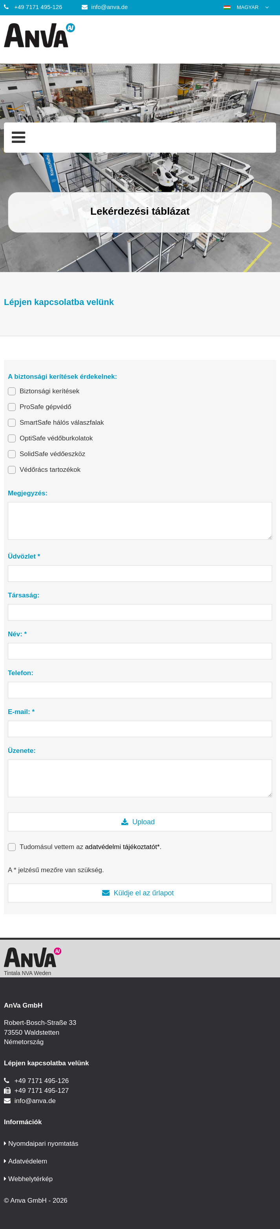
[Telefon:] (140, 690)
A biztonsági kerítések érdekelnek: (62, 376)
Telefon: (20, 673)
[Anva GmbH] (140, 36)
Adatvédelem (27, 1161)
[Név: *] (140, 651)
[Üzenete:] (140, 778)
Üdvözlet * (24, 556)
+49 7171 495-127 (42, 1090)
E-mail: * (21, 712)
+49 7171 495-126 (38, 7)
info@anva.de (110, 7)
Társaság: (23, 595)
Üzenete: (22, 750)
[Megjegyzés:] (140, 521)
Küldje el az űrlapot (143, 893)
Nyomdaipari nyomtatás (43, 1143)
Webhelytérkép (30, 1179)
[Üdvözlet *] (140, 573)
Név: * (17, 634)
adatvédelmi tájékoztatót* (122, 847)
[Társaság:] (140, 612)
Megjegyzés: (28, 493)
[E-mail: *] (140, 729)
